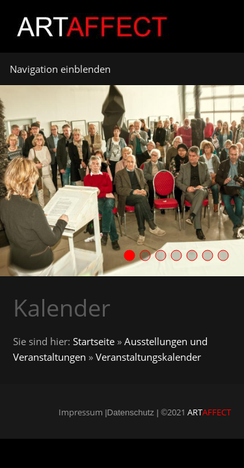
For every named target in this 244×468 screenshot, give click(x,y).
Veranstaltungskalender (148, 356)
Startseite (94, 341)
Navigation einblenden (60, 68)
